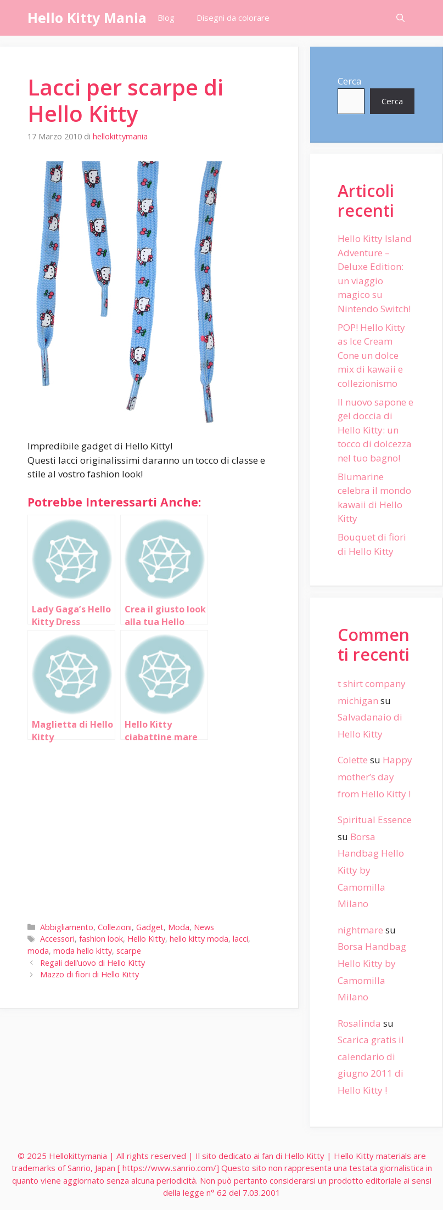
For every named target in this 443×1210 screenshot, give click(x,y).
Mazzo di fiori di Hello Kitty (89, 974)
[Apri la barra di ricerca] (400, 18)
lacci (240, 938)
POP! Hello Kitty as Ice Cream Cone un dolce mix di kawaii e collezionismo (371, 355)
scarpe (128, 951)
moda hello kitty (82, 951)
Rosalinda (359, 1023)
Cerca (350, 81)
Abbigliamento (66, 927)
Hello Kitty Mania (87, 17)
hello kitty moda (199, 938)
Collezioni (115, 927)
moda (38, 951)
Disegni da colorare (233, 17)
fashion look (101, 938)
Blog (166, 17)
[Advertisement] (149, 828)
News (204, 927)
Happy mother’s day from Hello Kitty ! (375, 776)
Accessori (57, 938)
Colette (353, 759)
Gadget (150, 927)
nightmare (360, 930)
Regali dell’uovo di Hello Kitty (92, 963)
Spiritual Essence (375, 819)
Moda (178, 927)
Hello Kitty (146, 938)
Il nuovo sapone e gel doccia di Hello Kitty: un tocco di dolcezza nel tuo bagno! (375, 430)
